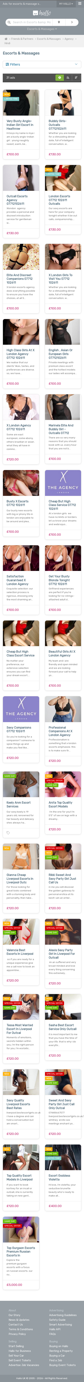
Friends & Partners (22, 39)
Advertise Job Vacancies (24, 1365)
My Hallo (66, 3)
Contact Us (16, 1324)
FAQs (52, 1334)
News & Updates (19, 1319)
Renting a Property (61, 1351)
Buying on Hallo (58, 1346)
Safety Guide (57, 1319)
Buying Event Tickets (62, 1365)
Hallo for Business (20, 1351)
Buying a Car (57, 1355)
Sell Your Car (16, 1355)
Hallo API (54, 1329)
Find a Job (55, 1360)
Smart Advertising (60, 1324)
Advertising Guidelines (63, 1315)
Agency (69, 39)
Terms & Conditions (21, 1329)
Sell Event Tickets (20, 1360)
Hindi (7, 43)
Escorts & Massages (42, 29)
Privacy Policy (17, 1334)
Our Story (14, 1315)
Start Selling (16, 1346)
